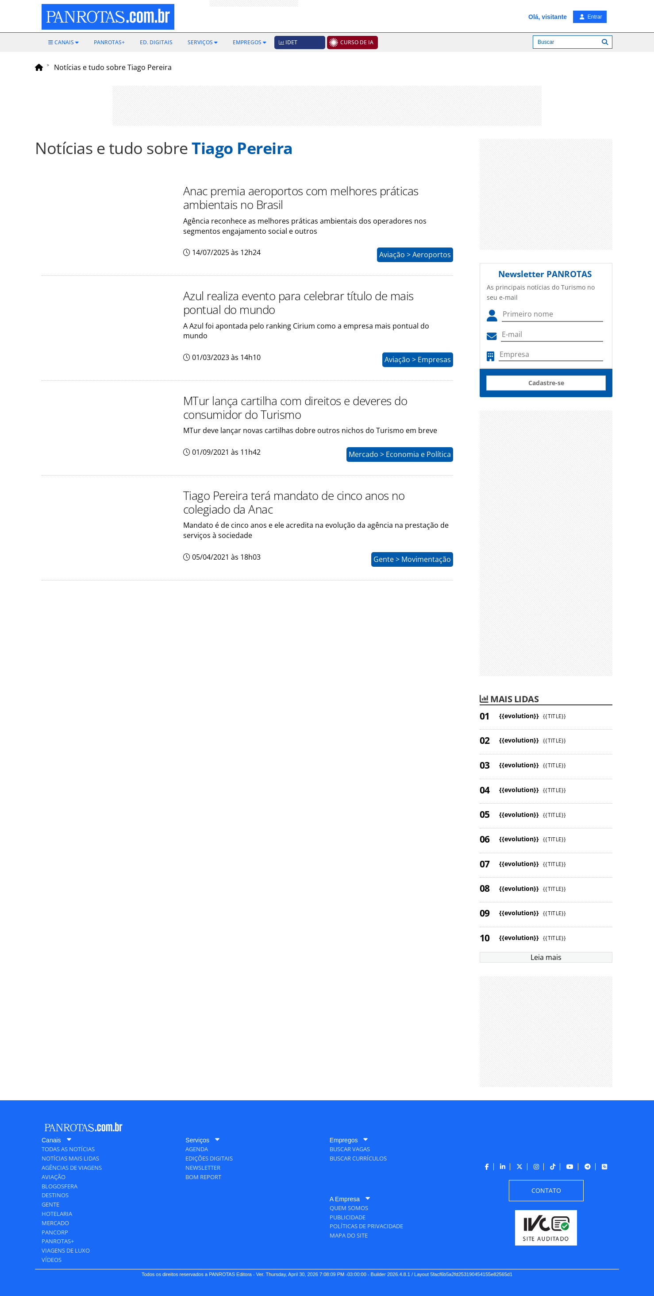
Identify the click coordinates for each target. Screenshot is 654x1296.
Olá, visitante (547, 16)
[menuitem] (63, 42)
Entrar (591, 17)
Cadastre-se (546, 383)
